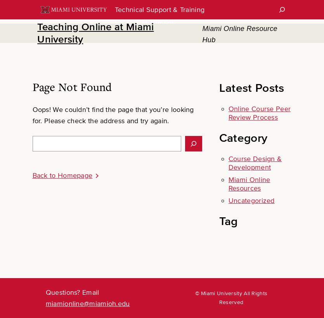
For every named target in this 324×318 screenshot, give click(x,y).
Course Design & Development (255, 163)
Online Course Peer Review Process (260, 113)
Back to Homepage (63, 175)
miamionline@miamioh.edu (88, 303)
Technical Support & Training (159, 9)
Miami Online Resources (249, 184)
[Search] (282, 9)
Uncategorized (252, 200)
